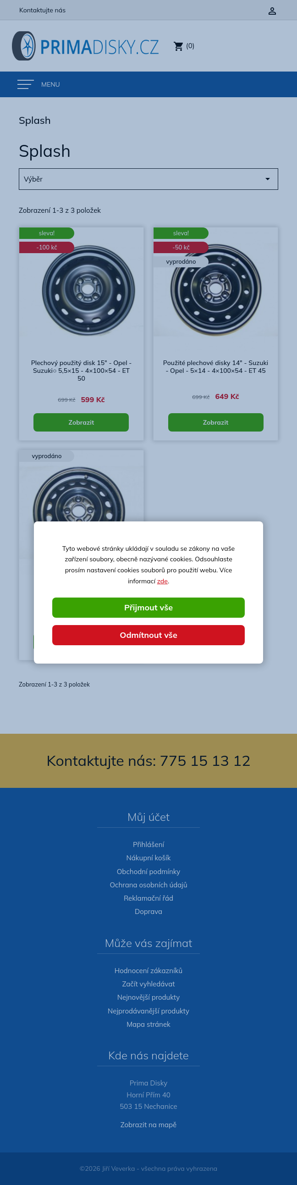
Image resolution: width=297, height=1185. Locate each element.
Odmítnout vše (148, 635)
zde (162, 581)
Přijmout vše (148, 607)
